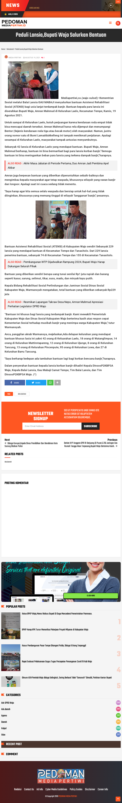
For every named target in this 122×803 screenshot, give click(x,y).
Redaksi (18, 789)
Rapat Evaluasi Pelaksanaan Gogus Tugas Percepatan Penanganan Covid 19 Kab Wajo (57, 662)
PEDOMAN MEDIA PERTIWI (67, 796)
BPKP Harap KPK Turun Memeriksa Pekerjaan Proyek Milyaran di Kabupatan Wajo (55, 630)
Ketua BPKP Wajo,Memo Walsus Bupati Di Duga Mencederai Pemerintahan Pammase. (57, 614)
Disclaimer (90, 789)
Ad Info (40, 789)
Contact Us (29, 789)
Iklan (3, 735)
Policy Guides (76, 789)
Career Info (103, 789)
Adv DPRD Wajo (7, 703)
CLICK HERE (91, 595)
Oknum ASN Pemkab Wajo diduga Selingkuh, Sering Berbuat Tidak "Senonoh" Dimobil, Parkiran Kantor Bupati (67, 678)
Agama (4, 716)
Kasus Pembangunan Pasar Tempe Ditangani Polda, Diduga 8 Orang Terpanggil (54, 646)
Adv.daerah (22, 394)
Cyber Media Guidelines (56, 789)
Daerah (4, 722)
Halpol (4, 728)
